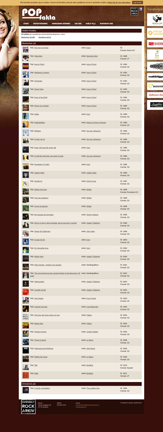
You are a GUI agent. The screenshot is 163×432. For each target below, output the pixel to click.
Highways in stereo (41, 73)
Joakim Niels (39, 173)
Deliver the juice (40, 190)
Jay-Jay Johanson (94, 131)
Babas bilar (38, 324)
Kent (88, 114)
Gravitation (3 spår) (41, 164)
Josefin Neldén (92, 332)
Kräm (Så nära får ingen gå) (45, 148)
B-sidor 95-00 (39, 240)
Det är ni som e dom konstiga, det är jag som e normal (55, 223)
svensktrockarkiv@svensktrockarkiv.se (87, 405)
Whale (89, 190)
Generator (38, 81)
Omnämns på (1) (44, 37)
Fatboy (89, 315)
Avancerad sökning (61, 23)
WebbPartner (138, 403)
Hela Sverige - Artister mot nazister (47, 265)
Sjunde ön (38, 181)
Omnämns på (28, 384)
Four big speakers (41, 198)
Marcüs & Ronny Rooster (96, 123)
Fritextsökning (40, 23)
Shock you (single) (41, 106)
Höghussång (39, 282)
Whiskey (37, 131)
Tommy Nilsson (92, 215)
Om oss (78, 23)
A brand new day (40, 307)
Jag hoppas (38, 298)
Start (26, 23)
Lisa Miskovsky (92, 307)
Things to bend (40, 340)
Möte (36, 373)
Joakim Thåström (93, 223)
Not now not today (41, 48)
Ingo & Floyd (39, 64)
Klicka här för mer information (118, 2)
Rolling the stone (40, 357)
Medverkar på (29, 43)
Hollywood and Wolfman (43, 349)
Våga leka (38, 56)
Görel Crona (91, 181)
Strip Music (91, 349)
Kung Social (91, 298)
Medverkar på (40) (28, 37)
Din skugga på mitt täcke (44, 215)
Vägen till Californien (42, 231)
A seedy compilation (42, 388)
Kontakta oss (106, 23)
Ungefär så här (40, 290)
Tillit (35, 365)
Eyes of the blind (40, 97)
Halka (36, 114)
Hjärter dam (39, 257)
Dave (89, 48)
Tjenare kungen (40, 332)
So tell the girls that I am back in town (48, 156)
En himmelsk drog (41, 248)
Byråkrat (90, 365)
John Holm (91, 231)
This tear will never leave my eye (47, 315)
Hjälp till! (90, 23)
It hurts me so (39, 139)
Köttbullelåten (39, 123)
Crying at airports (41, 206)
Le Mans (90, 340)
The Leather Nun (93, 388)
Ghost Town (39, 89)
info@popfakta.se (81, 407)
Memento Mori (92, 56)
